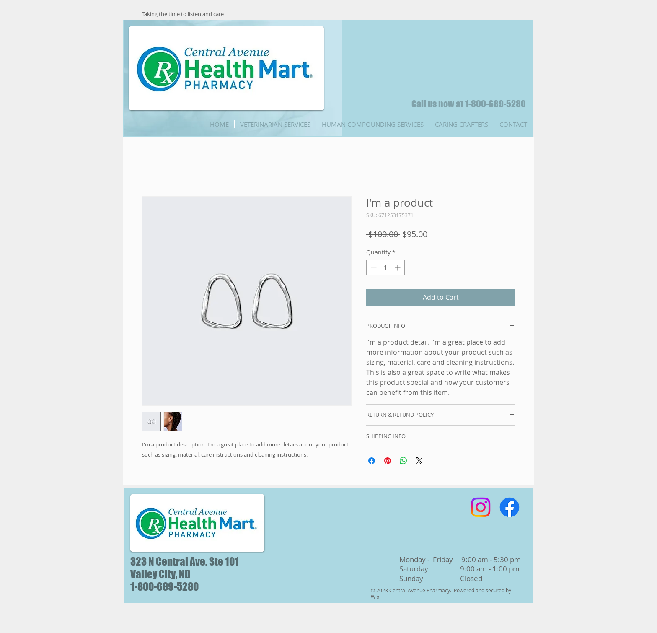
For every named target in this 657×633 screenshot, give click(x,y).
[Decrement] (372, 267)
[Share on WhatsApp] (403, 461)
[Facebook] (509, 507)
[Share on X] (419, 461)
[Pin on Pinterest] (388, 461)
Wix (375, 596)
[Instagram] (481, 507)
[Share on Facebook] (372, 461)
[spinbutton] (385, 267)
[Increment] (398, 267)
